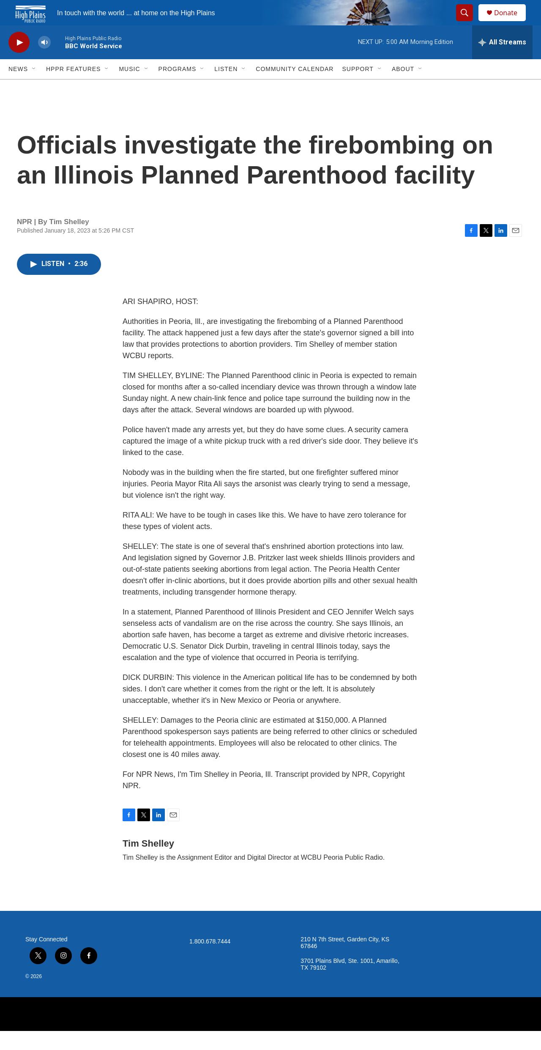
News (18, 88)
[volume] (44, 61)
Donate (511, 22)
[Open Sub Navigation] (34, 88)
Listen (226, 88)
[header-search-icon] (468, 22)
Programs (177, 88)
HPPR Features (73, 88)
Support (357, 88)
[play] (19, 61)
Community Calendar (294, 88)
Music (129, 88)
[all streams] (502, 61)
